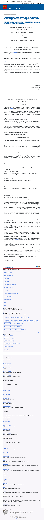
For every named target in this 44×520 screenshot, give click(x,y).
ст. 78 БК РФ (5, 464)
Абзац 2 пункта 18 (8, 61)
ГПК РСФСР (6, 337)
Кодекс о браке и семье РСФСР (10, 347)
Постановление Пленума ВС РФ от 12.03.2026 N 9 (13, 326)
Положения (14, 52)
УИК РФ (5, 302)
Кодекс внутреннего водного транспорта (12, 291)
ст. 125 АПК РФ (5, 504)
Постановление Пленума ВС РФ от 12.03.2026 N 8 (13, 328)
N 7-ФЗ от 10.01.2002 (6, 390)
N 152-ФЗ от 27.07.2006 (7, 425)
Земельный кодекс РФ (8, 287)
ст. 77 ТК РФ (5, 479)
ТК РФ (5, 300)
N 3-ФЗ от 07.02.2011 (6, 394)
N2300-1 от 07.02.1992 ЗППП (8, 379)
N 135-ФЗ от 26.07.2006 (7, 402)
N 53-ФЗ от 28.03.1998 (7, 437)
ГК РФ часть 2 (6, 278)
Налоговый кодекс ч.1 (8, 296)
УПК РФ (5, 305)
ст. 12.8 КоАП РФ (6, 469)
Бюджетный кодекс (8, 272)
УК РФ (5, 303)
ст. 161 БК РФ (5, 475)
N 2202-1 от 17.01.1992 (6, 417)
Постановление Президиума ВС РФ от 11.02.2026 (13, 331)
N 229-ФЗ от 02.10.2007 (7, 433)
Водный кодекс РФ (7, 273)
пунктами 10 (22, 109)
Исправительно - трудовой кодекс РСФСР (12, 343)
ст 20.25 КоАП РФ (6, 456)
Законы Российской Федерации (10, 308)
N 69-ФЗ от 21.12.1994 (6, 359)
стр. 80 (38, 208)
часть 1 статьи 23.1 (33, 143)
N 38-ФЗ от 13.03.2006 (7, 386)
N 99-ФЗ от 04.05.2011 (6, 406)
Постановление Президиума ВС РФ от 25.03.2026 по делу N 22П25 (16, 318)
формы (19, 216)
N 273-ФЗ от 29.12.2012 (7, 367)
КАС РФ (5, 288)
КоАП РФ (6, 290)
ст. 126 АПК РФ (5, 495)
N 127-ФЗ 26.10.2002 (6, 421)
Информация (6, 1)
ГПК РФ (5, 282)
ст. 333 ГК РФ (5, 444)
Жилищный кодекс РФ (8, 285)
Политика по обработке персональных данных (20, 518)
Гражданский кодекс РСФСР (9, 338)
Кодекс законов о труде (8, 346)
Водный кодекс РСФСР (8, 335)
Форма (6, 212)
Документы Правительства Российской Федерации (13, 310)
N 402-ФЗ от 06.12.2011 (7, 398)
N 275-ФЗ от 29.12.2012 (7, 375)
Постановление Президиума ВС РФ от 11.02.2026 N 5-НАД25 (15, 329)
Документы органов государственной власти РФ (13, 312)
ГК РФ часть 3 (6, 279)
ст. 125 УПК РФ (5, 487)
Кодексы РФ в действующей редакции (11, 269)
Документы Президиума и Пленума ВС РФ (12, 313)
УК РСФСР (6, 349)
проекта (11, 108)
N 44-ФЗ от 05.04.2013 (7, 429)
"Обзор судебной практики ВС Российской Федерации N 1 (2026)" (16, 317)
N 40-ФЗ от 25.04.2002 (7, 363)
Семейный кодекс (7, 299)
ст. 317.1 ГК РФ (5, 448)
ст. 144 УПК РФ (5, 483)
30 (28, 109)
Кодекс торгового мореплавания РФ (11, 293)
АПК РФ (5, 270)
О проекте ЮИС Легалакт (15, 1)
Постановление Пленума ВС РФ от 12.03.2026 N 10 (13, 323)
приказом (17, 239)
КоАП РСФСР (6, 344)
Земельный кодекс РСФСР (9, 341)
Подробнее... (38, 332)
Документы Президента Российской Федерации (13, 309)
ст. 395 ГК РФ (5, 452)
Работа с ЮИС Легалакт (26, 1)
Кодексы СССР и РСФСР (8, 334)
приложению (6, 59)
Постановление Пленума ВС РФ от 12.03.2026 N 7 (13, 325)
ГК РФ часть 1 (6, 276)
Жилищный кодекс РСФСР (9, 340)
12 (26, 109)
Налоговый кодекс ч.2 (8, 297)
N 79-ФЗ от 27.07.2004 (7, 371)
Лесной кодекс (7, 294)
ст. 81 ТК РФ (5, 460)
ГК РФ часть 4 (6, 281)
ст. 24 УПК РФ (5, 491)
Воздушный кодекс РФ (8, 275)
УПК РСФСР (6, 350)
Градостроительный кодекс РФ (10, 284)
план (24, 63)
